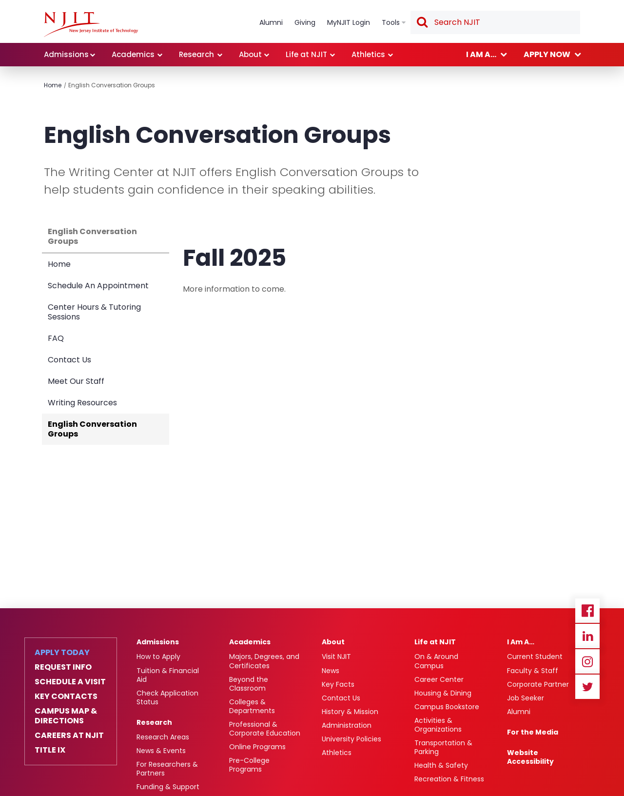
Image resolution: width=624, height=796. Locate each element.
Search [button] (421, 23)
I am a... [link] (481, 54)
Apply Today (62, 652)
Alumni (518, 711)
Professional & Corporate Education (264, 728)
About (333, 641)
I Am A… (520, 641)
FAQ (56, 338)
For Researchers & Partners (167, 768)
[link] (91, 24)
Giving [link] (304, 22)
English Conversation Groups (111, 85)
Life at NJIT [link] (306, 54)
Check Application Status (167, 697)
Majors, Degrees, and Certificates (264, 661)
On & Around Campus (436, 661)
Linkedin (587, 636)
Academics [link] (133, 54)
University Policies (351, 739)
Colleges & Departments (252, 706)
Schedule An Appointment (98, 285)
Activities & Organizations (438, 725)
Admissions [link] (66, 54)
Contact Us (69, 359)
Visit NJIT (336, 656)
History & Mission (350, 711)
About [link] (250, 54)
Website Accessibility (530, 757)
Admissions (157, 641)
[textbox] (495, 22)
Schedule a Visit (70, 682)
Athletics (336, 752)
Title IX (50, 750)
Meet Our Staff (76, 381)
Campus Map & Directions (66, 716)
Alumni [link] (271, 22)
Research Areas (162, 737)
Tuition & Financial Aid (167, 675)
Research (154, 722)
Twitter (587, 687)
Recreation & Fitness (449, 779)
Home (52, 85)
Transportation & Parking (443, 747)
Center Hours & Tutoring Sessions (94, 311)
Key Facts (338, 684)
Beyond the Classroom (248, 684)
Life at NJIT (435, 641)
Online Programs (257, 746)
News (330, 670)
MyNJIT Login (348, 22)
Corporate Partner (538, 684)
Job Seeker (525, 698)
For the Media (532, 732)
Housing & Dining (442, 693)
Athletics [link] (368, 54)
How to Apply (158, 656)
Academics (250, 641)
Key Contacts (66, 696)
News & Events (161, 750)
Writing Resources (82, 402)
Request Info (63, 667)
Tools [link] (391, 22)
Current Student (535, 656)
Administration (346, 725)
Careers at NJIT (69, 735)
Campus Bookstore (446, 706)
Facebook (587, 610)
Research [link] (196, 54)
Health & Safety (441, 765)
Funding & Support (167, 786)
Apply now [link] (547, 54)
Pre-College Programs (249, 765)
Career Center (439, 679)
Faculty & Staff (532, 670)
